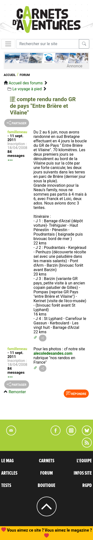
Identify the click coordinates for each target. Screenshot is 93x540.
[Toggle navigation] (8, 44)
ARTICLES (9, 473)
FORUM (46, 473)
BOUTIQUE (46, 485)
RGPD (87, 485)
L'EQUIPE (84, 460)
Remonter (17, 392)
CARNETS (46, 460)
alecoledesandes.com (52, 353)
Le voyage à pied (27, 89)
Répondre (76, 393)
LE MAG (7, 460)
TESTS (6, 485)
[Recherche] (47, 44)
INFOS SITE (83, 473)
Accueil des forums (26, 83)
